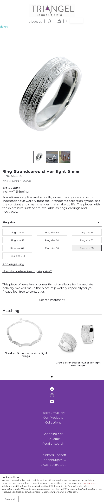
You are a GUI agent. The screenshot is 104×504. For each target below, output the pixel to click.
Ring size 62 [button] (86, 240)
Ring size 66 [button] (52, 248)
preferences (89, 483)
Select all (10, 499)
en (6, 26)
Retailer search (53, 443)
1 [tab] (52, 377)
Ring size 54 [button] (52, 232)
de (2, 26)
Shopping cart (53, 434)
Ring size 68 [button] (87, 248)
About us (35, 21)
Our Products (53, 417)
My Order (53, 439)
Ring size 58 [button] (17, 240)
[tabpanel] (26, 338)
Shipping (22, 191)
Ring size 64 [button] (17, 248)
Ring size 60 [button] (52, 240)
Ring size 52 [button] (17, 232)
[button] (98, 96)
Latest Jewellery (53, 413)
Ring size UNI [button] (17, 255)
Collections (53, 422)
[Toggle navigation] (99, 4)
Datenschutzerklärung (54, 492)
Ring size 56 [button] (86, 232)
